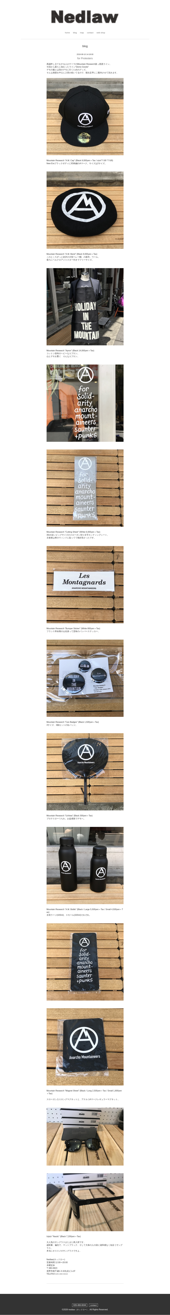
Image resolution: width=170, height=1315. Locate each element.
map (82, 33)
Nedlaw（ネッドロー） (78, 1310)
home (67, 33)
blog (75, 33)
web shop (101, 33)
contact (90, 33)
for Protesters (85, 58)
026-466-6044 (61, 1274)
